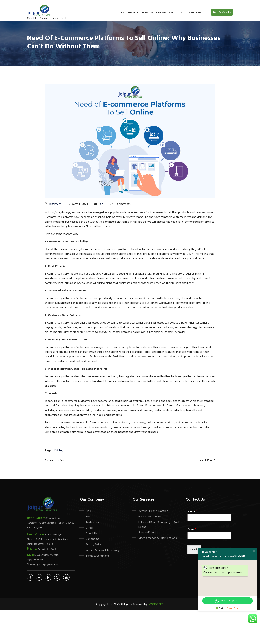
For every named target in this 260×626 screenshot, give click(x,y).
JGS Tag (58, 450)
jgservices (55, 204)
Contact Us (193, 12)
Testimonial (92, 522)
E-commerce (130, 12)
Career (161, 12)
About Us (175, 12)
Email (191, 529)
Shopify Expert (147, 532)
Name (192, 512)
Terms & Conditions (97, 556)
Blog (88, 511)
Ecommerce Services (150, 517)
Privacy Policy (93, 545)
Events (90, 517)
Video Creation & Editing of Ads (157, 538)
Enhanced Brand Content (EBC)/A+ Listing (158, 524)
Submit (194, 550)
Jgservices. (156, 604)
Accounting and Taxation (153, 511)
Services (147, 12)
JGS (101, 204)
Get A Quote (222, 12)
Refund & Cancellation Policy (102, 550)
